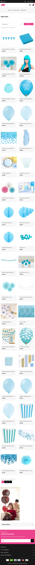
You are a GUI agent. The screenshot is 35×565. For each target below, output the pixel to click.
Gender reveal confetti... (8, 148)
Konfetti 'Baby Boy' (6, 322)
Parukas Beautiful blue (25, 74)
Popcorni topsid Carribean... (27, 421)
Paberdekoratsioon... (25, 198)
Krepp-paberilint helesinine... (27, 371)
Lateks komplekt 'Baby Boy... (27, 99)
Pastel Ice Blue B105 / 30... (26, 123)
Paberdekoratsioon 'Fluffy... (9, 74)
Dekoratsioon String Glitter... (9, 346)
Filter (28, 24)
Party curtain (23, 322)
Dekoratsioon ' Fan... (7, 297)
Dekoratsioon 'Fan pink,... (8, 198)
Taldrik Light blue (6, 173)
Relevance (12, 24)
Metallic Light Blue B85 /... (26, 396)
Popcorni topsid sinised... (8, 446)
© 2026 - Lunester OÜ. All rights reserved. (17, 563)
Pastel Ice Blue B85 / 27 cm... (9, 421)
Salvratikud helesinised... (26, 49)
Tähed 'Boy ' (23, 247)
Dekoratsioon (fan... (24, 272)
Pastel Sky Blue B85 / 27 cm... (9, 396)
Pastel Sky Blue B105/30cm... (9, 123)
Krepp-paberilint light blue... (9, 371)
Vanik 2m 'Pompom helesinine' (27, 297)
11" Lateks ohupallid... (25, 346)
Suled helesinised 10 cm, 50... (27, 148)
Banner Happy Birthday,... (8, 272)
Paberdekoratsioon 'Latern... (9, 99)
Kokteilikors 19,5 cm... (25, 173)
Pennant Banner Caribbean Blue (10, 49)
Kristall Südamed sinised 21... (9, 470)
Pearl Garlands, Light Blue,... (26, 446)
